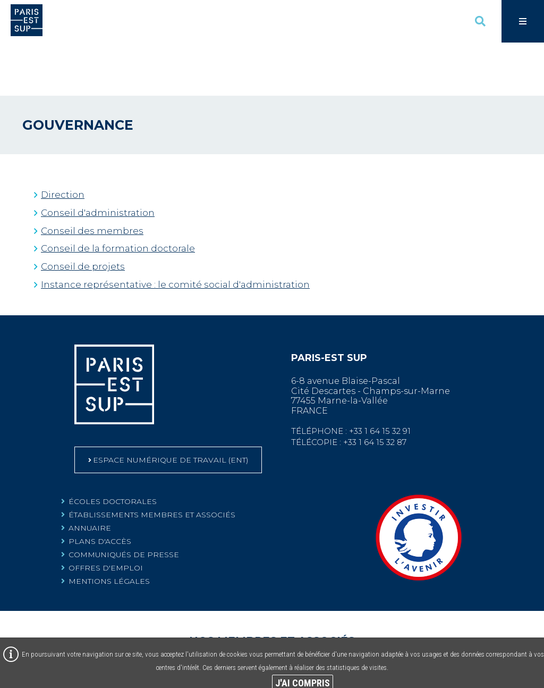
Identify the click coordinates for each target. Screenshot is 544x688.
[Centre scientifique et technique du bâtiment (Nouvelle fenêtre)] (505, 629)
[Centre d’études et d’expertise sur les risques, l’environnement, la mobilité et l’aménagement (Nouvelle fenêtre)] (122, 629)
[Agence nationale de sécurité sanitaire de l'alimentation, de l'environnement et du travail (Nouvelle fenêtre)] (318, 629)
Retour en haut (528, 278)
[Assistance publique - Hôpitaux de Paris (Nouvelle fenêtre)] (410, 628)
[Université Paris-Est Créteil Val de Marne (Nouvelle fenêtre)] (226, 629)
